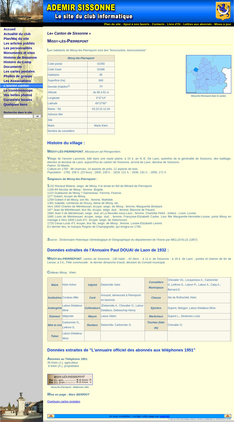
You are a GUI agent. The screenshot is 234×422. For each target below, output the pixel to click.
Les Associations (17, 81)
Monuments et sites (19, 53)
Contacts (158, 24)
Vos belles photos (18, 95)
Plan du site (112, 24)
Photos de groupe (18, 76)
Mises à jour (222, 24)
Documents (13, 67)
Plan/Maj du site (16, 38)
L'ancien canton (16, 85)
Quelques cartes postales (63, 401)
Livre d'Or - (175, 24)
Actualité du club (17, 34)
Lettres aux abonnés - (198, 24)
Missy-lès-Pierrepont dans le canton (208, 96)
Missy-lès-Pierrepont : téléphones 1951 (70, 387)
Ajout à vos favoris (136, 24)
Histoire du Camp (17, 62)
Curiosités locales (18, 100)
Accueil (9, 29)
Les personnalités (18, 48)
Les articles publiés (19, 43)
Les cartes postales (19, 71)
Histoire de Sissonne (20, 57)
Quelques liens (15, 104)
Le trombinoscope (18, 90)
